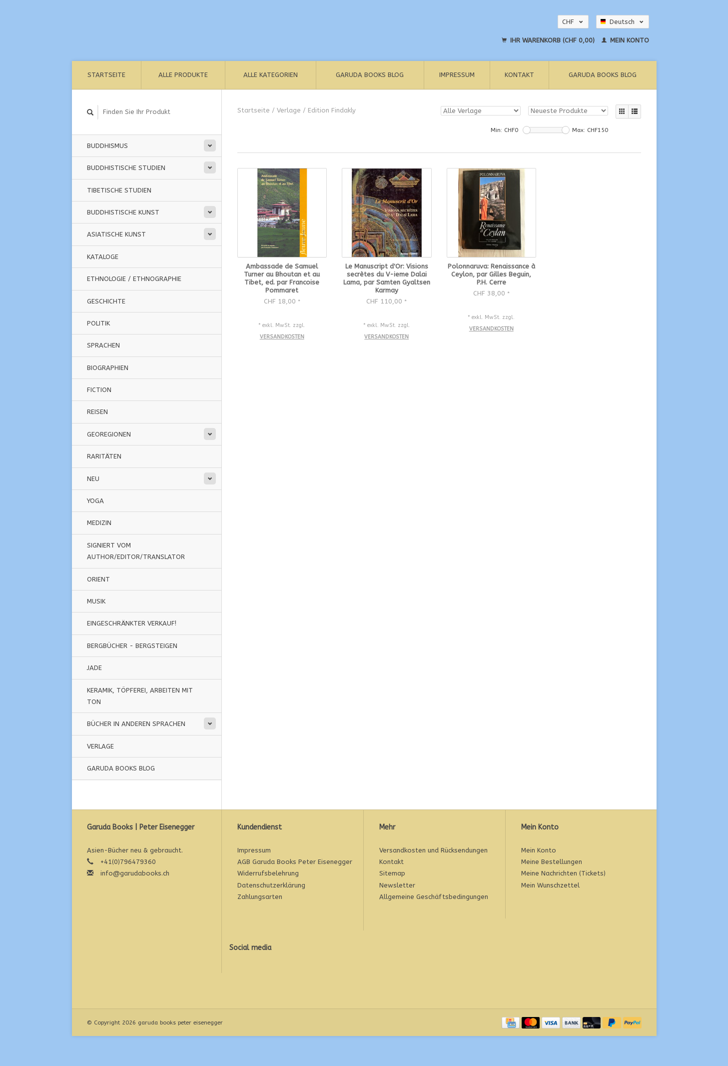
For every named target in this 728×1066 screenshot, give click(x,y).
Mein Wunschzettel (550, 885)
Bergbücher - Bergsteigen (132, 646)
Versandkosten (282, 337)
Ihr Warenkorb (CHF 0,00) (549, 40)
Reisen (97, 412)
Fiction (99, 390)
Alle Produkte (183, 74)
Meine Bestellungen (551, 862)
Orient (98, 579)
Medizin (99, 522)
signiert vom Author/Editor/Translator (136, 551)
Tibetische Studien (119, 190)
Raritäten (104, 456)
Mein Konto (625, 40)
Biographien (107, 368)
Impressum (457, 74)
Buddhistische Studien (126, 168)
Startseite (106, 74)
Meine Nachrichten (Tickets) (563, 873)
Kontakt (519, 74)
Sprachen (103, 345)
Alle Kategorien (270, 74)
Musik (96, 601)
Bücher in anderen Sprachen (136, 724)
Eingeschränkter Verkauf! (131, 623)
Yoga (95, 500)
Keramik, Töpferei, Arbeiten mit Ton (140, 696)
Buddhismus (107, 146)
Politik (98, 323)
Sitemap (392, 873)
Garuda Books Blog (370, 74)
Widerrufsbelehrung (268, 873)
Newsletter (397, 885)
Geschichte (106, 301)
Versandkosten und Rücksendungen (433, 850)
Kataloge (102, 256)
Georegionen (109, 434)
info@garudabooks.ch (134, 873)
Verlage (100, 746)
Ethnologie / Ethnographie (134, 278)
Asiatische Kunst (116, 234)
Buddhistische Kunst (123, 212)
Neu (93, 478)
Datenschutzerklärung (271, 885)
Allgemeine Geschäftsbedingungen (433, 896)
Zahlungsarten (259, 896)
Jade (94, 668)
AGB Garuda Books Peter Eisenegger (294, 862)
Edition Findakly (332, 110)
